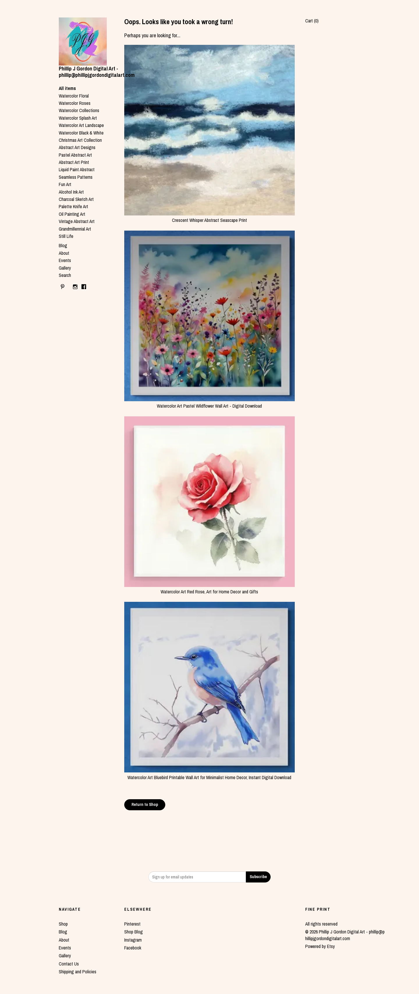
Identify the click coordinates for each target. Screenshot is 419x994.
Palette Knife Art (73, 206)
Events (65, 260)
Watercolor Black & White (81, 133)
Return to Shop (145, 804)
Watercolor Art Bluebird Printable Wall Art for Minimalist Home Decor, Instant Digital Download (209, 773)
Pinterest (132, 924)
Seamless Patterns (76, 177)
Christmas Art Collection (80, 140)
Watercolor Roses (74, 103)
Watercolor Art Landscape (81, 125)
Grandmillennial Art (75, 229)
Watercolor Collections (79, 110)
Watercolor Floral (74, 96)
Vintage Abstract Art (77, 221)
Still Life (66, 236)
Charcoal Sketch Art (76, 199)
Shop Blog (133, 931)
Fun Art (65, 184)
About (64, 253)
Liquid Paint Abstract (77, 169)
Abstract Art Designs (77, 147)
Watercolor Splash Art (78, 118)
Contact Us (69, 964)
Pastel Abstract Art (75, 155)
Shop (63, 924)
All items (67, 88)
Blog (63, 245)
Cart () (312, 20)
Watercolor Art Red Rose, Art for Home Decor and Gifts (209, 588)
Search (65, 275)
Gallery (65, 268)
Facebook (132, 948)
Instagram (133, 940)
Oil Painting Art (72, 214)
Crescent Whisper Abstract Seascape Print (209, 217)
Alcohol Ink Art (71, 192)
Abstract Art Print (74, 162)
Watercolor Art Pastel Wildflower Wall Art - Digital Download (209, 402)
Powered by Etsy (320, 946)
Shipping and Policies (77, 971)
